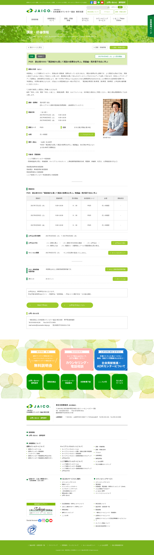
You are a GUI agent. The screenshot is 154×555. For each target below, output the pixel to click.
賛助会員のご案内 (67, 493)
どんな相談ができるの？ (103, 488)
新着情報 (34, 19)
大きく (125, 7)
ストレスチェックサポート (69, 486)
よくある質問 (99, 461)
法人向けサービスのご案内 (71, 478)
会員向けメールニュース (103, 515)
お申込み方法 (66, 458)
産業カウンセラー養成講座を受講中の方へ (40, 458)
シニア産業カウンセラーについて (71, 461)
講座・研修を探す (120, 12)
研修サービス (66, 484)
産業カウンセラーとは (34, 449)
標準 (120, 7)
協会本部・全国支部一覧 (103, 506)
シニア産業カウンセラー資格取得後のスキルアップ (76, 468)
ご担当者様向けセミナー (69, 491)
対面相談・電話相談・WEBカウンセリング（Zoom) (110, 486)
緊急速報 (98, 509)
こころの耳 (65, 515)
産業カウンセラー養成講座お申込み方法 (39, 455)
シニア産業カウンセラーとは (70, 464)
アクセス (107, 12)
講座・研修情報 (68, 19)
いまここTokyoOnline (118, 19)
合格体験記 (99, 455)
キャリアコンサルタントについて (71, 446)
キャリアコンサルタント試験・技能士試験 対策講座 (77, 451)
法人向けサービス (85, 19)
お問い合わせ (66, 495)
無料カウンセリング (67, 512)
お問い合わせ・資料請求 (116, 2)
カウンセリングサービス (102, 19)
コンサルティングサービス (69, 488)
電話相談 (98, 484)
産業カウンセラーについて (35, 446)
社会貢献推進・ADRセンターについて (73, 503)
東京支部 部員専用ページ (103, 526)
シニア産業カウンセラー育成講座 (71, 466)
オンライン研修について (103, 523)
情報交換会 (65, 509)
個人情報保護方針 (117, 545)
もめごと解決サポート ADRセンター (72, 506)
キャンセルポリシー (89, 545)
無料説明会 (99, 458)
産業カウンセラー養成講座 (36, 451)
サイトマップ (53, 545)
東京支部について (93, 12)
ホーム (28, 36)
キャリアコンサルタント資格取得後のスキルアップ (76, 455)
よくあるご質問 (100, 491)
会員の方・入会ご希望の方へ (38, 479)
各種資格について (51, 19)
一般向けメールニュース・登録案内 (106, 512)
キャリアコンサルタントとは (70, 449)
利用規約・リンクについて (70, 545)
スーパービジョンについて (103, 493)
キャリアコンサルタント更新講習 (71, 453)
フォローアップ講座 (34, 453)
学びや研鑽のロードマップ (103, 464)
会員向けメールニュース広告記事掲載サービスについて (111, 519)
